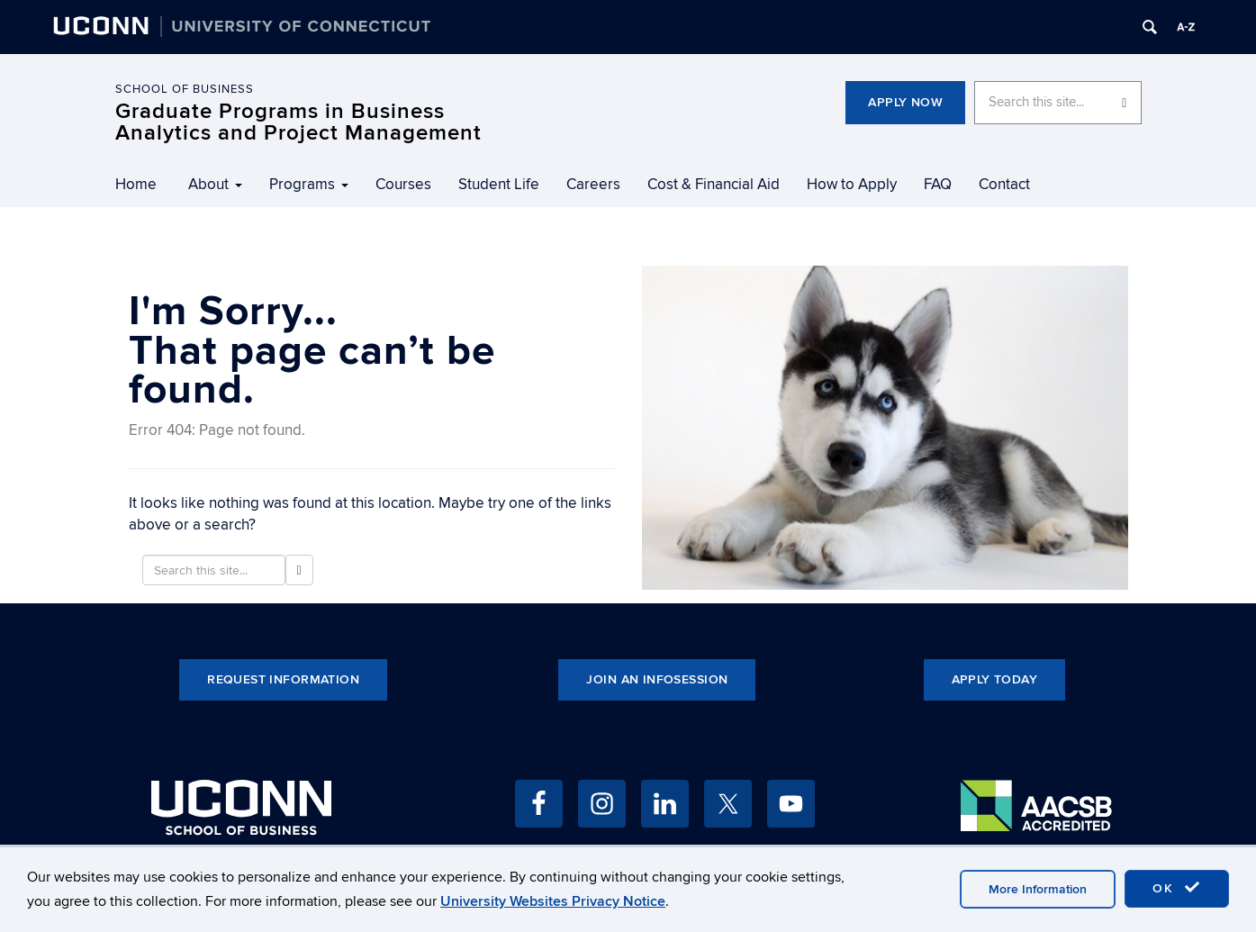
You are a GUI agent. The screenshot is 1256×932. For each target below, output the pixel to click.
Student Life (498, 185)
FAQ (938, 185)
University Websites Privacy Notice (552, 901)
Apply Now (905, 102)
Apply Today (995, 679)
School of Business (184, 89)
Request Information (283, 679)
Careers (593, 185)
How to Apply (852, 185)
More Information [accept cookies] (1038, 889)
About (215, 185)
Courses (403, 185)
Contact (1004, 185)
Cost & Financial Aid (713, 185)
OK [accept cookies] (1176, 888)
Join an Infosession (656, 679)
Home (136, 185)
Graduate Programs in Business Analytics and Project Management (298, 122)
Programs (308, 185)
